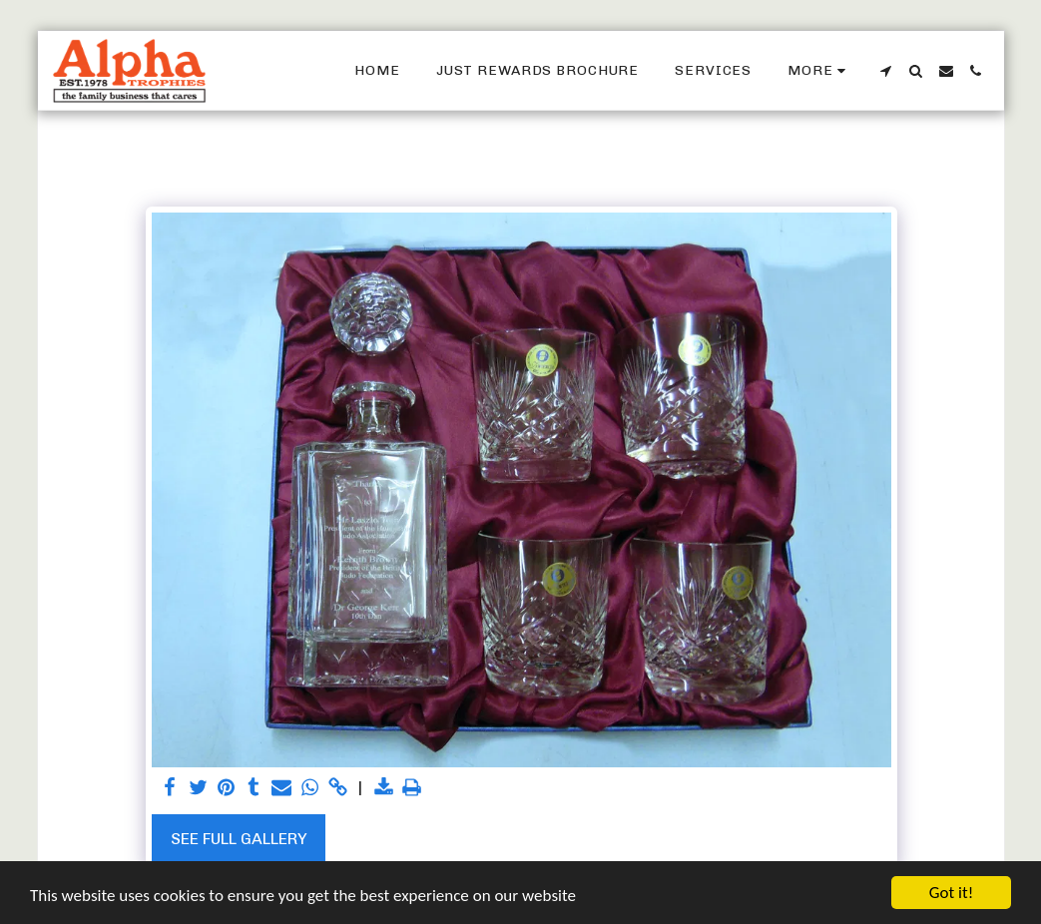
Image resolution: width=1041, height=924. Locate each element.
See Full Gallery (239, 838)
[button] (886, 71)
